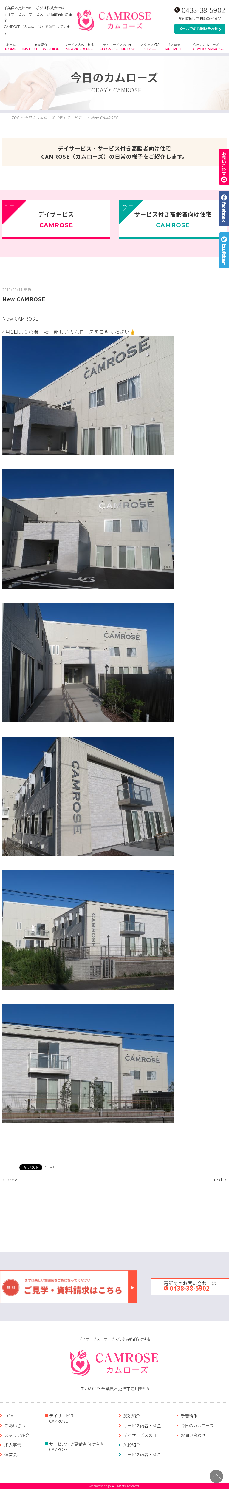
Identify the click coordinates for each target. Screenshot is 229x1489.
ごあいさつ (14, 1425)
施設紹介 (40, 47)
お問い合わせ (193, 1435)
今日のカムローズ (206, 47)
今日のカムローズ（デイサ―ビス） (55, 117)
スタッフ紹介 (150, 47)
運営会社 (12, 1454)
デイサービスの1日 (117, 47)
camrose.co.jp (101, 1486)
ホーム (11, 47)
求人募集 (173, 47)
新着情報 (189, 1416)
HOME (10, 1416)
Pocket (49, 1167)
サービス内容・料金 (79, 47)
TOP (15, 117)
